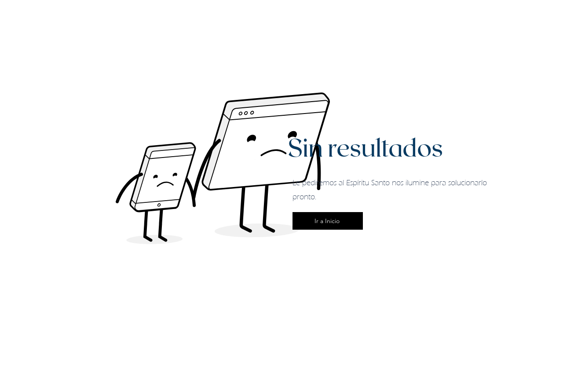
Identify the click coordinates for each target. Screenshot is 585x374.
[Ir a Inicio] (327, 221)
